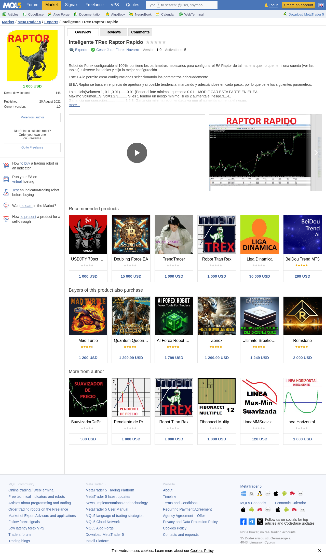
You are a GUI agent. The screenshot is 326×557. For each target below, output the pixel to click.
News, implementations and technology (117, 503)
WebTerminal (191, 14)
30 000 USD (259, 276)
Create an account (298, 5)
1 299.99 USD (131, 357)
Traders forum (19, 535)
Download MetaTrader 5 (303, 14)
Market (51, 5)
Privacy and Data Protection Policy (190, 522)
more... (74, 105)
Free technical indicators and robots (36, 496)
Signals (71, 5)
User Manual (107, 509)
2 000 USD (302, 357)
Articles (10, 14)
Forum (32, 5)
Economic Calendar (290, 503)
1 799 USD (174, 357)
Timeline (169, 496)
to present (28, 217)
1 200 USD (88, 357)
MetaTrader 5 (251, 486)
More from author (32, 117)
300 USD (88, 439)
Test (15, 190)
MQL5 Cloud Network (103, 522)
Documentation (87, 14)
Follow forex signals (24, 522)
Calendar (165, 14)
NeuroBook (140, 14)
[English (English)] (321, 3)
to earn (26, 206)
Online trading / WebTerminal (31, 490)
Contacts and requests (181, 535)
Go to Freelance (32, 147)
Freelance (95, 5)
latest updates (108, 496)
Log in (273, 5)
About (167, 490)
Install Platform (98, 541)
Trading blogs (19, 541)
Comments (140, 32)
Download (105, 535)
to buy (25, 163)
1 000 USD (88, 276)
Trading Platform (110, 490)
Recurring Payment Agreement (187, 509)
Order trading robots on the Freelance (38, 509)
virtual (17, 181)
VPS (115, 5)
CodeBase (33, 14)
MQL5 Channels (253, 503)
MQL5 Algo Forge (100, 528)
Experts (81, 50)
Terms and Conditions (180, 503)
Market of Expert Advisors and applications (42, 516)
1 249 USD (259, 357)
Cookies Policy (174, 528)
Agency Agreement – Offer (184, 516)
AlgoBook (115, 14)
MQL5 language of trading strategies (114, 516)
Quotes (132, 5)
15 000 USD (131, 276)
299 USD (302, 276)
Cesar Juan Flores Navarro (117, 50)
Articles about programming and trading (39, 503)
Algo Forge (59, 14)
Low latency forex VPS (26, 528)
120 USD (259, 439)
